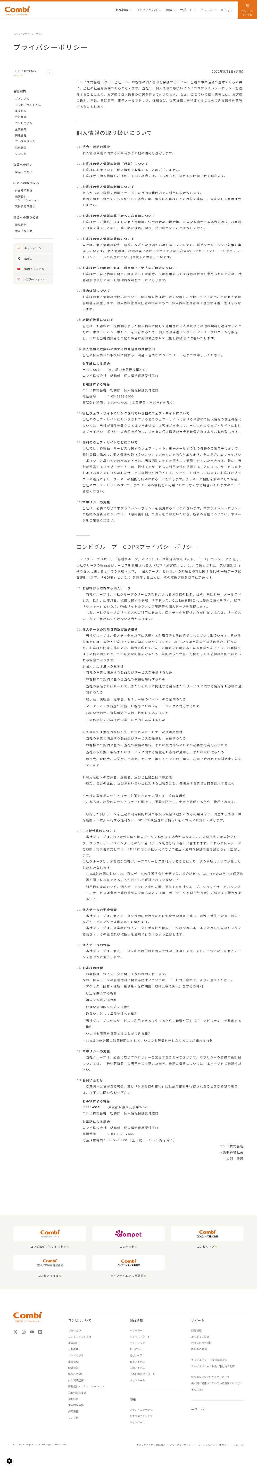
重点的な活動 (24, 231)
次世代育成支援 (25, 206)
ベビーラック (137, 1343)
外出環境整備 (24, 190)
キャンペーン (33, 248)
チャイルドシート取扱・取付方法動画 (213, 1366)
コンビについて (29, 73)
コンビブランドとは (28, 105)
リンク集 (21, 154)
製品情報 (136, 1320)
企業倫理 (21, 129)
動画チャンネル (34, 269)
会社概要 (21, 117)
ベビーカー (136, 1330)
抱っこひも (136, 1349)
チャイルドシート (140, 1336)
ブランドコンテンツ (141, 1409)
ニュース (197, 1408)
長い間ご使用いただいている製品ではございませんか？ (216, 1386)
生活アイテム (137, 1367)
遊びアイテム (137, 1355)
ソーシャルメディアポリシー (213, 1445)
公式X (28, 258)
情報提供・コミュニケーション (86, 1386)
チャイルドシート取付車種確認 (209, 1360)
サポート (198, 1320)
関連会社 (21, 135)
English (239, 1445)
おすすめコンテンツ (141, 1416)
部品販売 (196, 1330)
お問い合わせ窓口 (201, 1343)
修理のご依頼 (199, 1349)
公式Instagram (35, 279)
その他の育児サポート (142, 1374)
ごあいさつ (22, 99)
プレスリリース (25, 141)
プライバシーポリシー (182, 1445)
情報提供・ (34, 198)
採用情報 (21, 147)
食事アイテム (137, 1361)
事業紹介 (21, 111)
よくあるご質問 (200, 1336)
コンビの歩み (24, 123)
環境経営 (21, 224)
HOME (16, 33)
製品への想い (24, 172)
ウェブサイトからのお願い (150, 1445)
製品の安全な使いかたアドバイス (210, 1377)
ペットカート (137, 1380)
